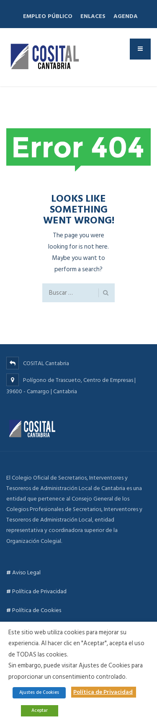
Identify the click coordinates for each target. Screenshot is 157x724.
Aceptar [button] (39, 710)
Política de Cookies (33, 610)
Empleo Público (47, 16)
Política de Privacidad (36, 591)
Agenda (125, 16)
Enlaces (93, 16)
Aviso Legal (23, 572)
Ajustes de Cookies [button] (39, 692)
